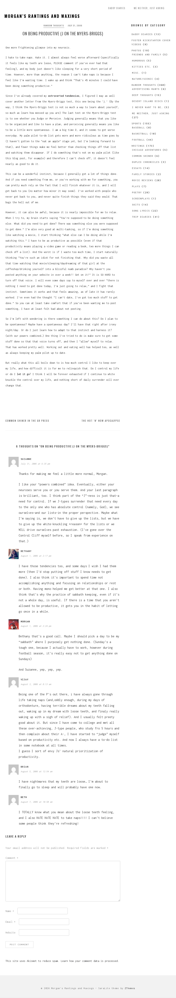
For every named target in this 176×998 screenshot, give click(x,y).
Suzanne (26, 459)
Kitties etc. (141, 67)
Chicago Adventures (146, 150)
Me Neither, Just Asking (149, 8)
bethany (26, 551)
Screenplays (141, 198)
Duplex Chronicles (146, 162)
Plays (136, 186)
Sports (136, 123)
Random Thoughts (54, 25)
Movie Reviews (142, 180)
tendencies (72, 96)
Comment (11, 858)
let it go (23, 374)
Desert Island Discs (147, 101)
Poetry (137, 192)
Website (10, 933)
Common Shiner (142, 156)
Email (10, 922)
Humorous (138, 60)
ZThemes (130, 989)
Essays (137, 168)
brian (25, 767)
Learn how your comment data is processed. (90, 961)
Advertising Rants (146, 89)
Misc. (136, 73)
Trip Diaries (141, 217)
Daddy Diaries (116, 8)
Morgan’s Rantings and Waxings (42, 16)
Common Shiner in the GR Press (27, 421)
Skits (136, 204)
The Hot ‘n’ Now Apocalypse (101, 421)
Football (138, 140)
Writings (138, 146)
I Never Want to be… (147, 107)
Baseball (138, 127)
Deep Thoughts (142, 95)
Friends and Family (146, 54)
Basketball (140, 133)
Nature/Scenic (142, 79)
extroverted (56, 96)
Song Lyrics (141, 211)
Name (9, 911)
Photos (136, 50)
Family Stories (143, 174)
